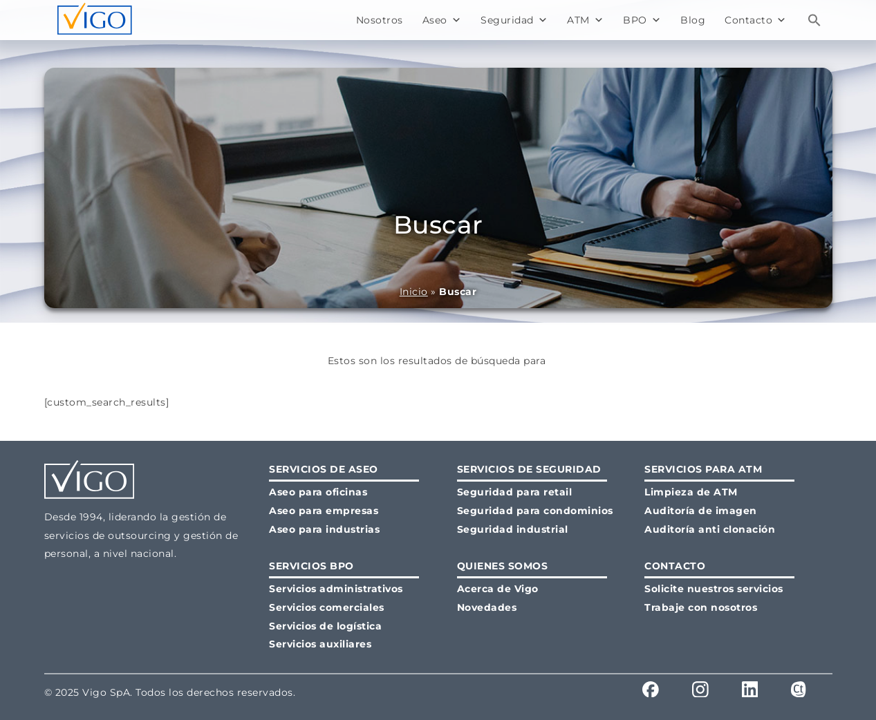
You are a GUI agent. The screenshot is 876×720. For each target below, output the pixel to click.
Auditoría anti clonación (709, 529)
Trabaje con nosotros (700, 607)
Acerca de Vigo (498, 588)
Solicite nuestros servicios (713, 588)
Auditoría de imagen (700, 510)
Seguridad (514, 20)
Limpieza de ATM (691, 492)
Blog (692, 20)
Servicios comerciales (326, 607)
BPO (642, 20)
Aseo (442, 20)
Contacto (756, 20)
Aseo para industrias (324, 529)
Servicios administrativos (336, 588)
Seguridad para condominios (535, 510)
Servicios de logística (325, 626)
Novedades (487, 607)
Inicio (414, 291)
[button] (814, 20)
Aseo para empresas (323, 510)
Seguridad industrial (512, 529)
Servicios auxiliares (320, 644)
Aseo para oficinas (318, 492)
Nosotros (379, 20)
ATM (585, 20)
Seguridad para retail (514, 492)
